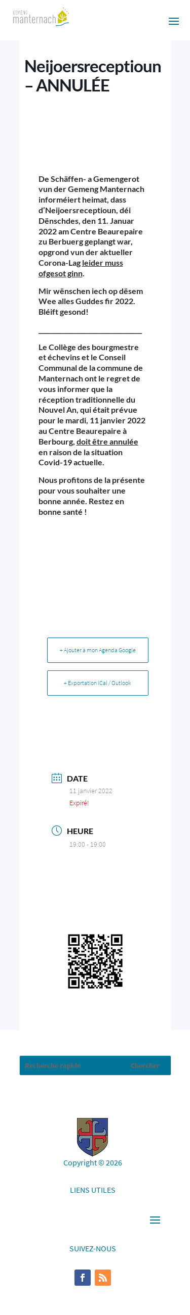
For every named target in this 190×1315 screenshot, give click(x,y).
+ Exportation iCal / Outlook (97, 683)
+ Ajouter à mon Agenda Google (98, 650)
